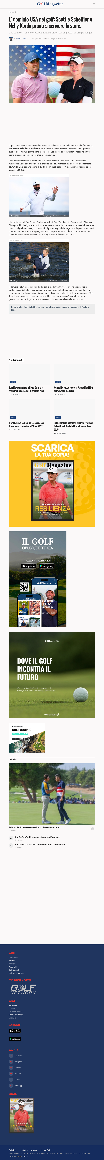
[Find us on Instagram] (52, 1062)
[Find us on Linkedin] (52, 1068)
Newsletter (33, 1150)
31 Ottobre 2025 (15, 429)
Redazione (13, 1005)
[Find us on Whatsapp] (52, 1086)
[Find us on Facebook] (52, 1056)
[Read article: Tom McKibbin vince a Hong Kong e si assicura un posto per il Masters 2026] (29, 374)
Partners (12, 964)
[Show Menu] (94, 4)
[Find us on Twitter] (52, 1080)
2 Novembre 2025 (60, 394)
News (16, 12)
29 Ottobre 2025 (60, 433)
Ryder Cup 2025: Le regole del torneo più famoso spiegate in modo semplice (40, 844)
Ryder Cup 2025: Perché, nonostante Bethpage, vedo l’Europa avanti (37, 837)
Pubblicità (13, 967)
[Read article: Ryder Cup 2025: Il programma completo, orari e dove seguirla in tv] (52, 794)
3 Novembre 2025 (15, 394)
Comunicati (13, 958)
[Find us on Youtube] (52, 1074)
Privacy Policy (46, 1150)
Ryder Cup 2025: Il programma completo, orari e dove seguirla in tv (34, 827)
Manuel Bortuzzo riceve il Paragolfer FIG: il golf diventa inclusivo (73, 389)
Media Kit (12, 1018)
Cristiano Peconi (22, 39)
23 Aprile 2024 (37, 39)
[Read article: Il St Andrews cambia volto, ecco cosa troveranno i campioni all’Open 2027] (29, 409)
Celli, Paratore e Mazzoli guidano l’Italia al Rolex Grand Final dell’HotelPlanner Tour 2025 (73, 426)
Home (11, 12)
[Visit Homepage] (50, 4)
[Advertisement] (52, 123)
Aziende (12, 961)
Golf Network (14, 970)
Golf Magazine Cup (16, 973)
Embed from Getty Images (16, 176)
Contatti (12, 1009)
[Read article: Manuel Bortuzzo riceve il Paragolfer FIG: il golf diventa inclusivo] (74, 374)
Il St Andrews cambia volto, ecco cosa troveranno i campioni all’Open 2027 (26, 424)
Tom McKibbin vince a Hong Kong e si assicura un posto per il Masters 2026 (26, 389)
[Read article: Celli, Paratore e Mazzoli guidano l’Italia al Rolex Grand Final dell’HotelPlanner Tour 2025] (74, 409)
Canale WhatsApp (16, 1015)
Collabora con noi (16, 1012)
